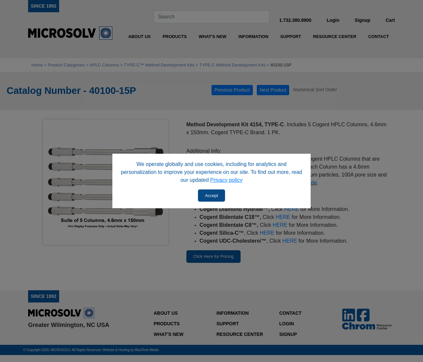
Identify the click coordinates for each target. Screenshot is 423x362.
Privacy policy (226, 180)
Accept (211, 195)
